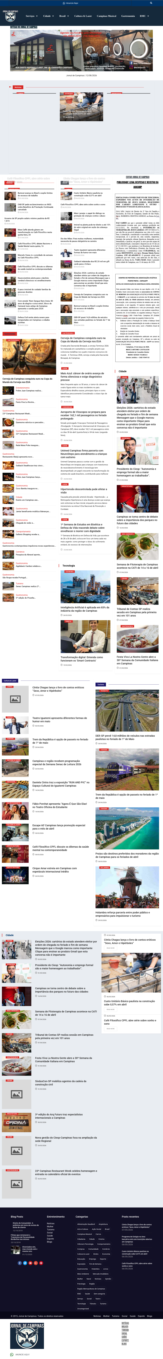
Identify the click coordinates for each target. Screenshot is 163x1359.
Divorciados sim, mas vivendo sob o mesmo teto (29, 1249)
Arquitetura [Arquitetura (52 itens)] (103, 1224)
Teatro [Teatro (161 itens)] (97, 1299)
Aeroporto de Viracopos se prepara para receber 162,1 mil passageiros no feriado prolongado (84, 415)
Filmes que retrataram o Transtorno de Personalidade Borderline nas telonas (23, 1237)
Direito (68, 621)
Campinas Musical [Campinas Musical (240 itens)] (84, 1234)
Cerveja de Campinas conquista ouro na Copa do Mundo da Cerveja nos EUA (27, 380)
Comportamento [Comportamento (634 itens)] (103, 1244)
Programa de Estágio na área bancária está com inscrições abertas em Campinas (137, 1239)
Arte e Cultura (13, 846)
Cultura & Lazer (83, 16)
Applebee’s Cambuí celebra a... (29, 566)
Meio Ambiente (127, 534)
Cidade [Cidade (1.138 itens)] (92, 1239)
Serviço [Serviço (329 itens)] (80, 1299)
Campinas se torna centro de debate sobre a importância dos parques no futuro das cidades (137, 520)
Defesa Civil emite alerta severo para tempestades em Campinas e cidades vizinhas (34, 320)
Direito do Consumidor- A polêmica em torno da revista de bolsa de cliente (26, 1225)
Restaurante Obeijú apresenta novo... (18, 457)
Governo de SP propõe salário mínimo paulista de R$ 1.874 (27, 219)
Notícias (50, 1223)
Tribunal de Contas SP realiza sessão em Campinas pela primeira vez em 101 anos (137, 612)
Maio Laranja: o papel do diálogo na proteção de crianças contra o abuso (89, 214)
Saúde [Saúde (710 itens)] (87, 1294)
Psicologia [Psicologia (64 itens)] (81, 1284)
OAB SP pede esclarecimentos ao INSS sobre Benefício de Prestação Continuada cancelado (35, 207)
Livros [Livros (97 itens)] (105, 1269)
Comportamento (23, 531)
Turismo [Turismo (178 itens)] (103, 1304)
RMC (144, 16)
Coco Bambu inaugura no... (27, 488)
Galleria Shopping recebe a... (28, 534)
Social (50, 1232)
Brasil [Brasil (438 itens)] (107, 1229)
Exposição (11, 782)
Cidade (48, 16)
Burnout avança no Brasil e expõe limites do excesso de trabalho (35, 194)
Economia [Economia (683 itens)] (106, 1254)
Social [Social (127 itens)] (89, 1299)
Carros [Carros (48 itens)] (98, 1234)
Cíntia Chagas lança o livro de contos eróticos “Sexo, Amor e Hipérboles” (84, 180)
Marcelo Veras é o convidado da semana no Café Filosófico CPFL (35, 256)
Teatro (10, 717)
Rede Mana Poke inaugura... (28, 445)
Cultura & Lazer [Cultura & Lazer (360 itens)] (83, 1254)
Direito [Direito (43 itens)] (95, 1254)
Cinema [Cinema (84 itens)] (101, 1239)
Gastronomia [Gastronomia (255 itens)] (82, 1269)
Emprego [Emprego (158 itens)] (92, 1259)
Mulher (50, 1226)
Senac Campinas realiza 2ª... (28, 586)
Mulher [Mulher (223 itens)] (80, 1279)
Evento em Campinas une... (27, 500)
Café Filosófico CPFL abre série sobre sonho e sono (28, 180)
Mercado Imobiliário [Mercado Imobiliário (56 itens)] (100, 1274)
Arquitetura (127, 486)
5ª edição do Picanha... (26, 598)
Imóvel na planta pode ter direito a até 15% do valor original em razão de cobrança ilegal (92, 227)
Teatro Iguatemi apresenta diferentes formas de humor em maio (89, 251)
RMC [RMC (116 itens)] (79, 1294)
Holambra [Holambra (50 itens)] (95, 1269)
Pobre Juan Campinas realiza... (29, 391)
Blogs (49, 1242)
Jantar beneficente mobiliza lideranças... (33, 511)
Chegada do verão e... (25, 523)
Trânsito (104, 691)
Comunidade (67, 407)
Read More (110, 948)
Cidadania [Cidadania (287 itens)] (81, 1239)
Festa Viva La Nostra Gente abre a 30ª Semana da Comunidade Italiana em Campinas (137, 660)
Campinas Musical (106, 16)
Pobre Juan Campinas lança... (28, 477)
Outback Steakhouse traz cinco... (30, 465)
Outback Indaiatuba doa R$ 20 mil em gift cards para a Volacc (91, 262)
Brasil (64, 16)
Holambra (105, 867)
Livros (9, 687)
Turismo (19, 583)
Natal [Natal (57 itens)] (89, 1279)
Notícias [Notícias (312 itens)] (98, 1279)
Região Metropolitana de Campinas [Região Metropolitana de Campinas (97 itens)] (91, 1289)
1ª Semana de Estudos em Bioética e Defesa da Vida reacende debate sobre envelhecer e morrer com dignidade (83, 528)
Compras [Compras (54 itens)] (81, 1249)
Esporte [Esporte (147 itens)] (103, 1259)
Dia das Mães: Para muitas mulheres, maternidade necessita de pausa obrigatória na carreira (82, 240)
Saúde (65, 368)
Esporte (50, 1239)
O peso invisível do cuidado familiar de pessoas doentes (34, 290)
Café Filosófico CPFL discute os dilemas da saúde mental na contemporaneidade (35, 267)
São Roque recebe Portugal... (15, 577)
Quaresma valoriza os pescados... (30, 422)
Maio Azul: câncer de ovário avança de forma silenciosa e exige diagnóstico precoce (82, 377)
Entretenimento (23, 388)
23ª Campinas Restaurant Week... (17, 413)
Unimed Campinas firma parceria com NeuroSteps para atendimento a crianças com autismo (84, 454)
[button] (10, 87)
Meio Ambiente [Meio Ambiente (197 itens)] (83, 1274)
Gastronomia (128, 16)
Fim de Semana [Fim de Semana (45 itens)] (95, 1264)
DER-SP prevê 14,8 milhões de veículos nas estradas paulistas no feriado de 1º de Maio (92, 320)
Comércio (20, 552)
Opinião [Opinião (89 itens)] (108, 1279)
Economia (69, 94)
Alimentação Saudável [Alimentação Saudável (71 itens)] (86, 1224)
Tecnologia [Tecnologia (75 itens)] (81, 1304)
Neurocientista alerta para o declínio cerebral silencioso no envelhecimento (34, 279)
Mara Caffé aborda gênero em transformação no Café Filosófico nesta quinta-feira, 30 (35, 232)
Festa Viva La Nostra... (25, 402)
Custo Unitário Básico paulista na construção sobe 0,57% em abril (88, 194)
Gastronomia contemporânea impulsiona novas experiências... (29, 546)
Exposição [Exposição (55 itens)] (81, 1264)
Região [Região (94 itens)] (92, 1284)
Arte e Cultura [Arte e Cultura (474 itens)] (82, 1229)
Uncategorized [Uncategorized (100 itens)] (83, 1309)
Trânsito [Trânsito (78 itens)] (93, 1304)
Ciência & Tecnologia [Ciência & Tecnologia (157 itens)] (85, 1244)
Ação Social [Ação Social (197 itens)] (96, 1229)
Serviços (32, 16)
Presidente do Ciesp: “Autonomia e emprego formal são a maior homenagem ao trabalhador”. (136, 472)
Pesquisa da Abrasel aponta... (28, 555)
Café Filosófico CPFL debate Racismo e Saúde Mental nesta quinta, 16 (35, 244)
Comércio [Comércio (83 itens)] (106, 1249)
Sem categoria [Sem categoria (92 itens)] (99, 1294)
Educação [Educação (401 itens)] (81, 1259)
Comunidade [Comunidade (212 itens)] (93, 1249)
